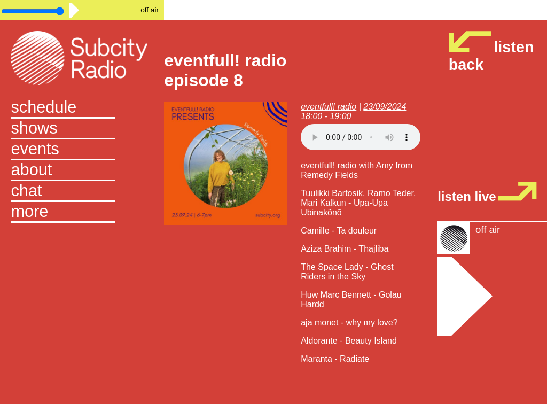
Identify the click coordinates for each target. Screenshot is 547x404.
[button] (82, 212)
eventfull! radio (328, 106)
